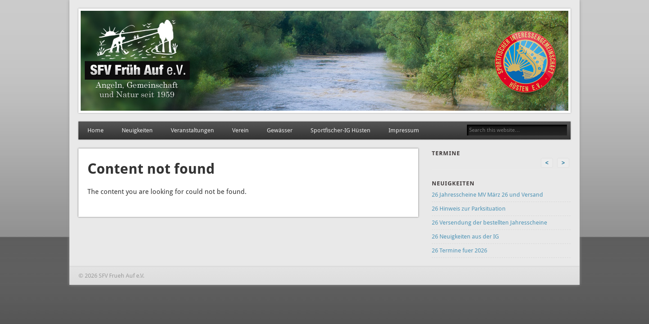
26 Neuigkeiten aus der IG (465, 236)
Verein (240, 130)
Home (95, 130)
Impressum (403, 130)
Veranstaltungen (192, 130)
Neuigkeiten (137, 130)
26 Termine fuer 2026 (459, 250)
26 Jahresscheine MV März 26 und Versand (487, 194)
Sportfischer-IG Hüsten (340, 130)
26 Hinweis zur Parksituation (469, 208)
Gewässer (280, 130)
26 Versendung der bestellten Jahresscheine (489, 222)
